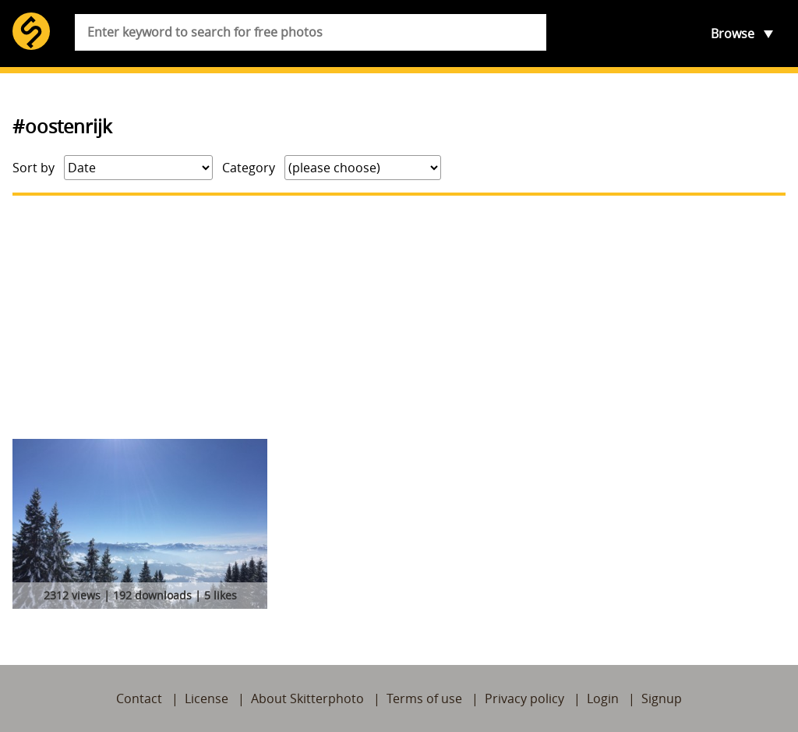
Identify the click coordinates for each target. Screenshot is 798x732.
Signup (661, 698)
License (206, 698)
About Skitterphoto (307, 698)
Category (248, 167)
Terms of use (424, 698)
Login (603, 698)
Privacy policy (524, 698)
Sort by (33, 167)
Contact (139, 698)
